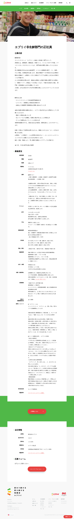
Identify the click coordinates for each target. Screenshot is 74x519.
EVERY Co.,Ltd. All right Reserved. (59, 514)
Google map (31, 172)
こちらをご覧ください (40, 280)
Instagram (11, 514)
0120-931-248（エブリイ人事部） (36, 394)
